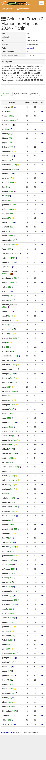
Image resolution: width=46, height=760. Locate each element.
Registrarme (7, 9)
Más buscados (20, 94)
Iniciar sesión (23, 9)
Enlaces (34, 94)
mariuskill (30, 48)
